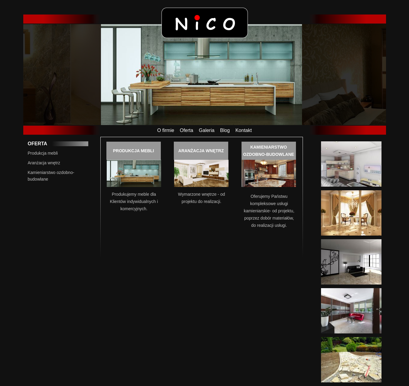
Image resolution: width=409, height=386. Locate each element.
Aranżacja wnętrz (44, 162)
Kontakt (243, 130)
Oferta (186, 130)
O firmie (165, 130)
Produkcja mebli (43, 153)
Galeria (207, 130)
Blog (225, 130)
